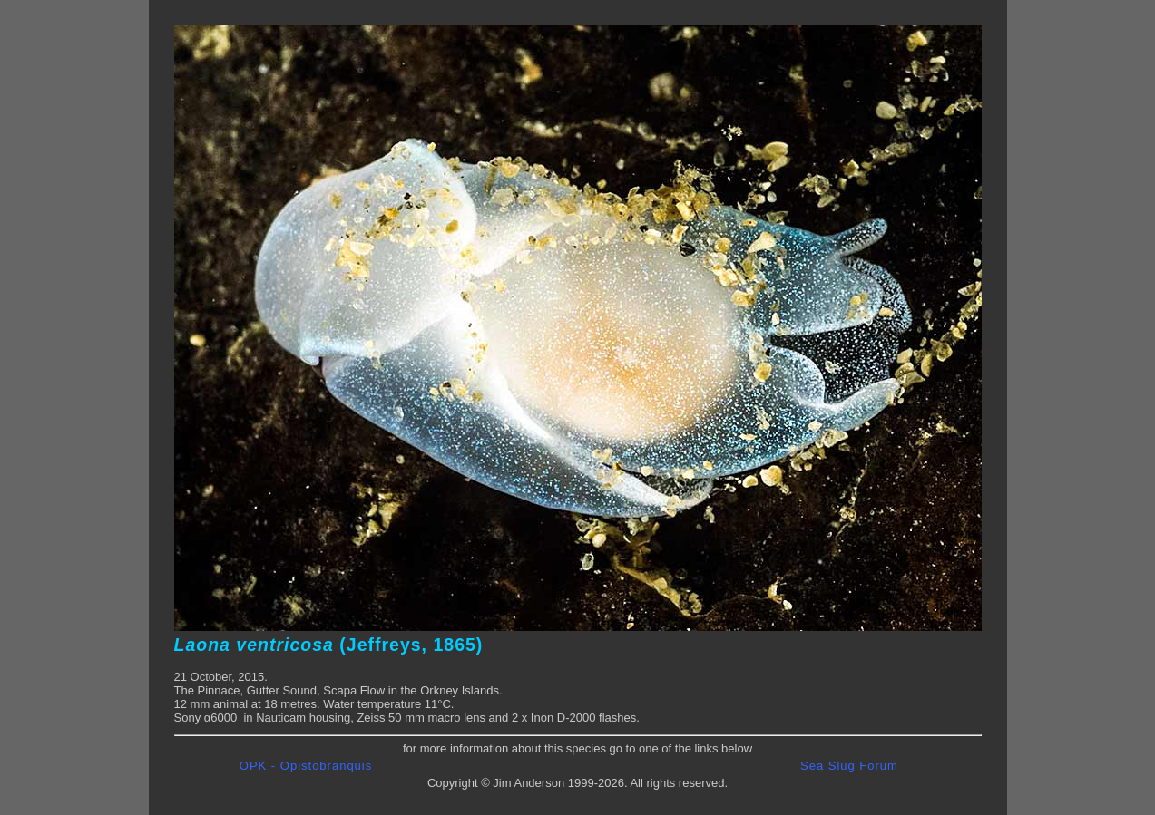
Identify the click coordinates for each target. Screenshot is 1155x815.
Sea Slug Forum (849, 765)
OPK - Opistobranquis (306, 765)
